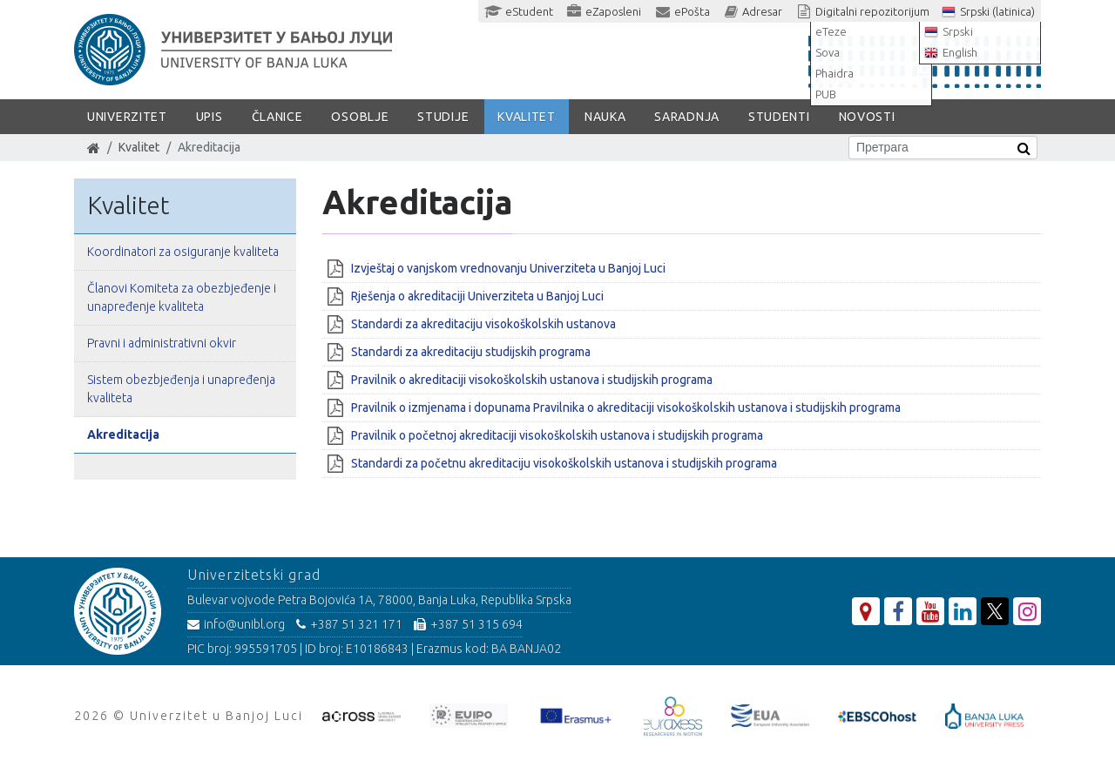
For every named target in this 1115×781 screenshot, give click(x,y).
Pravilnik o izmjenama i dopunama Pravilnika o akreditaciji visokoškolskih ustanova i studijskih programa (626, 407)
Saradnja (687, 117)
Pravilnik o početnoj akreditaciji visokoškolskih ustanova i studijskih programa (557, 435)
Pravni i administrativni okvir (161, 343)
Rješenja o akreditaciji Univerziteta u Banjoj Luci (478, 296)
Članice (277, 117)
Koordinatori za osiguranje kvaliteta (183, 252)
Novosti (867, 117)
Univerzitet (127, 117)
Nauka (605, 117)
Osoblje (360, 117)
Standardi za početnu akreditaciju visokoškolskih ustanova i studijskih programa (564, 463)
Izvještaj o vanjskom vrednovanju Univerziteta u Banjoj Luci (508, 268)
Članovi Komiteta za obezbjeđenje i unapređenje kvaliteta (181, 297)
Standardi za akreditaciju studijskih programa (471, 352)
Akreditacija (123, 434)
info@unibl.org (236, 624)
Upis (209, 117)
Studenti (779, 117)
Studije (443, 117)
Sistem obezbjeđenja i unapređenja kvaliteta (181, 389)
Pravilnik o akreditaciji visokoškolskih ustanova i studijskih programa (532, 380)
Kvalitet (526, 117)
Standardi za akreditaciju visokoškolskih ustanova (483, 324)
